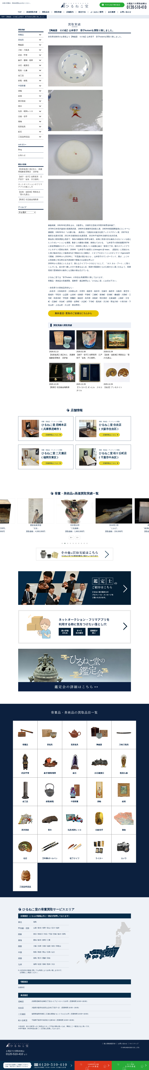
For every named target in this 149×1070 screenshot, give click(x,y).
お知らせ (22, 155)
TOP (20, 12)
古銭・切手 (22, 116)
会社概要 (111, 12)
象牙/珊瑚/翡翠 (50, 773)
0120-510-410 (16, 1054)
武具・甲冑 (22, 55)
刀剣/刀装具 (124, 745)
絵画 (20, 96)
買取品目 (45, 12)
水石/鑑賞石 (99, 773)
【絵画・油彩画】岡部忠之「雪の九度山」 (29, 193)
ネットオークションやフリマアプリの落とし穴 (30, 185)
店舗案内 (70, 12)
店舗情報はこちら (52, 435)
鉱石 (20, 132)
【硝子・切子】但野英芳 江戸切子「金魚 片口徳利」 (30, 178)
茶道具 (50, 745)
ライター (99, 858)
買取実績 (58, 12)
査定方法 (82, 12)
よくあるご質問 (96, 12)
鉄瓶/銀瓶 (50, 801)
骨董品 (25, 745)
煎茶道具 (22, 127)
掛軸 (20, 91)
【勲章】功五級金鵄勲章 (28, 200)
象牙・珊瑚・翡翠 (25, 60)
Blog (20, 150)
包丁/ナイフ (74, 858)
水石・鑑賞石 (23, 65)
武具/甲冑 (25, 773)
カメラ (124, 858)
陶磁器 (21, 45)
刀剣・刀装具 (23, 50)
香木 (20, 106)
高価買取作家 (31, 12)
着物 (20, 121)
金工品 (21, 76)
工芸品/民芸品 (24, 137)
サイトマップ (133, 1043)
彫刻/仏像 (124, 773)
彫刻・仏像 (22, 70)
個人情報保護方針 (110, 1043)
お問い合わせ (125, 12)
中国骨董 (74, 801)
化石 (25, 858)
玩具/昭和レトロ (74, 830)
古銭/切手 (99, 830)
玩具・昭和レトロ (25, 111)
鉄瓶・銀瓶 (22, 81)
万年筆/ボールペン (49, 858)
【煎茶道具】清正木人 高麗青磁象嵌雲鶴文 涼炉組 (30, 170)
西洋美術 (22, 101)
